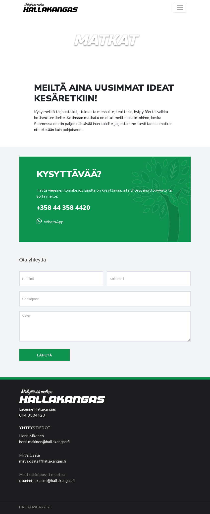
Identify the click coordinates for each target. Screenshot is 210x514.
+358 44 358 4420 (63, 208)
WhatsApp (53, 222)
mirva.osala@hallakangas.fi (42, 461)
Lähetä (44, 355)
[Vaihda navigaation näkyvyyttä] (180, 8)
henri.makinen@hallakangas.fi (44, 442)
